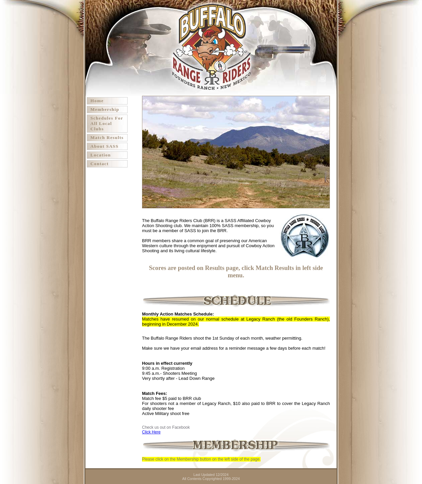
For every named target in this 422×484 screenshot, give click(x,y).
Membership (104, 109)
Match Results (107, 137)
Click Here (151, 432)
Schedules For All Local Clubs (106, 123)
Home (96, 100)
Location (100, 154)
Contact (99, 163)
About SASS (104, 146)
